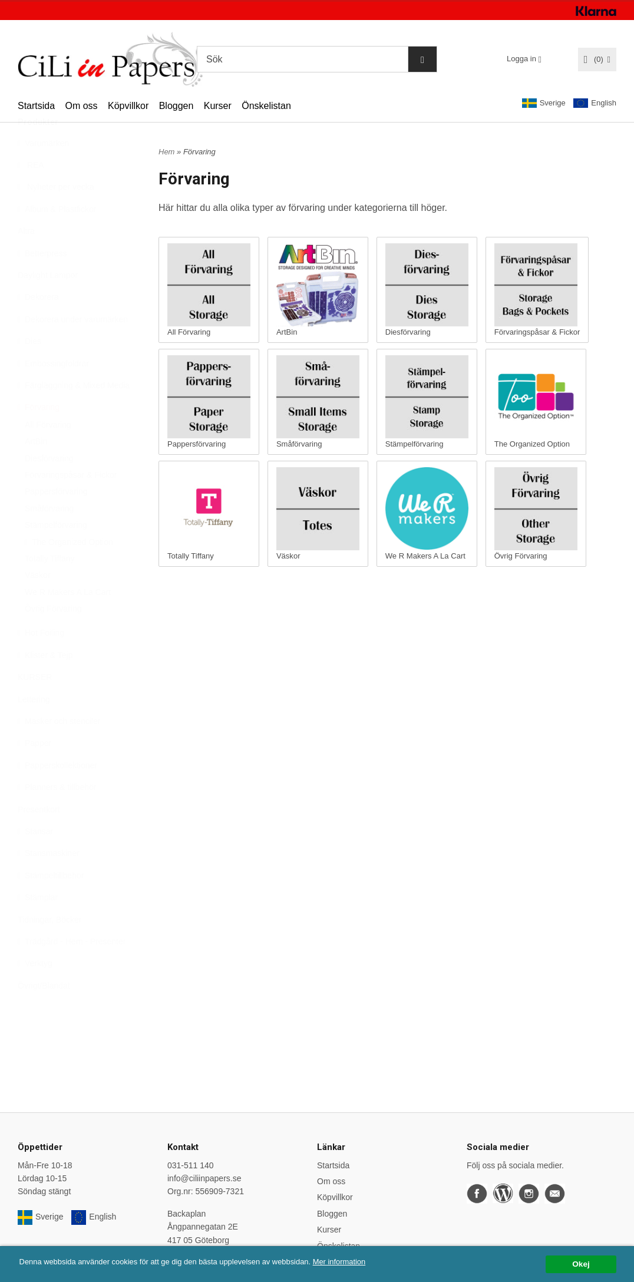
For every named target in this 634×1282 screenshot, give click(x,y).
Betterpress (42, 282)
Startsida (36, 106)
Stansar (35, 860)
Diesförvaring (49, 487)
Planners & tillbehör (57, 816)
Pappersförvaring (56, 520)
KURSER (35, 706)
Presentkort (39, 838)
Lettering (33, 728)
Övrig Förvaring (53, 637)
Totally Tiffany (50, 587)
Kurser (218, 106)
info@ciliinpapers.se (204, 1178)
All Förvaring (48, 453)
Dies (29, 370)
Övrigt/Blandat (44, 1014)
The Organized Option (69, 571)
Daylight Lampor (48, 304)
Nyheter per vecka (56, 215)
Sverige (544, 103)
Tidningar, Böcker (49, 948)
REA (31, 194)
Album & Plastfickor (57, 238)
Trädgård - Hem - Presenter (72, 970)
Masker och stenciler (59, 750)
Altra (26, 260)
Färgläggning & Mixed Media (74, 414)
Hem (166, 151)
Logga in (521, 58)
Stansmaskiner (49, 882)
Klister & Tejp (45, 684)
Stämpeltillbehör (51, 904)
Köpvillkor (128, 106)
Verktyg (35, 992)
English (594, 103)
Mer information (356, 1261)
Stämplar (38, 926)
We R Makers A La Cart (68, 621)
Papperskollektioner (57, 794)
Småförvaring (49, 537)
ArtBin (36, 470)
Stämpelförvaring (56, 554)
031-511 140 (190, 1165)
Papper (34, 772)
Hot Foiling (41, 661)
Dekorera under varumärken (73, 348)
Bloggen (176, 106)
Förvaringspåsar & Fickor (71, 503)
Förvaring (39, 436)
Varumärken (43, 172)
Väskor (38, 604)
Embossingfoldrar (53, 392)
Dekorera (38, 326)
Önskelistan (266, 106)
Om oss (81, 106)
